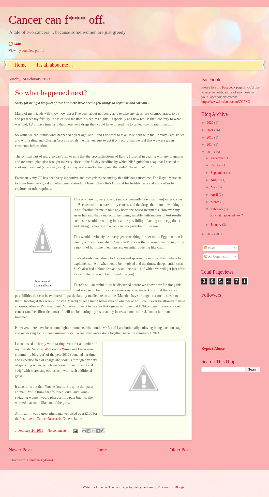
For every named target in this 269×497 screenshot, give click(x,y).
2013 (210, 152)
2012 (210, 234)
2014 (210, 144)
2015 (210, 137)
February (217, 209)
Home (21, 65)
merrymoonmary (145, 487)
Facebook (228, 87)
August (216, 180)
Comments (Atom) (40, 460)
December (218, 158)
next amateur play (60, 333)
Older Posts (180, 449)
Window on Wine (57, 349)
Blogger (180, 487)
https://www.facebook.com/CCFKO (225, 102)
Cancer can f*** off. (57, 19)
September (218, 173)
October (217, 165)
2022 (210, 122)
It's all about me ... (55, 65)
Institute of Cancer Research (40, 419)
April (215, 194)
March (215, 202)
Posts (209, 248)
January (216, 225)
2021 (210, 130)
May (214, 187)
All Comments (216, 256)
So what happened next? (51, 93)
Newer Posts (20, 449)
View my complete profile (26, 51)
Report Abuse (213, 348)
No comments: (57, 430)
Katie (17, 44)
